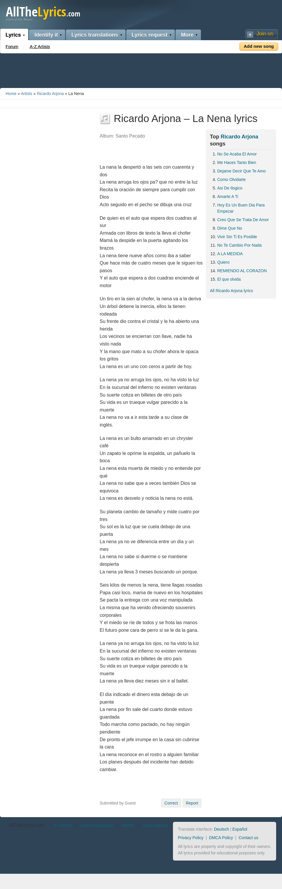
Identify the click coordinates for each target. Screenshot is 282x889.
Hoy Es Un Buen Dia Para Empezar (241, 208)
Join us (264, 34)
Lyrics (13, 35)
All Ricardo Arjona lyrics (231, 290)
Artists (26, 93)
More (187, 35)
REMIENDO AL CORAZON (242, 270)
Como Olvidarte (231, 179)
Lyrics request (149, 35)
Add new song (259, 46)
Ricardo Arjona (50, 93)
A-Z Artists (40, 46)
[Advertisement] (141, 69)
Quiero (223, 262)
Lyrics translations (94, 35)
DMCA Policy (221, 837)
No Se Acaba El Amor (237, 154)
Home (11, 93)
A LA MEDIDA (230, 253)
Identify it (46, 35)
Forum (12, 46)
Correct (171, 803)
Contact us (248, 837)
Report (192, 803)
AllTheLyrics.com (26, 825)
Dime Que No (229, 228)
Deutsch (221, 829)
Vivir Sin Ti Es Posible (237, 236)
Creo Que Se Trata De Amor (243, 219)
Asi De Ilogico (229, 188)
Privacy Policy (190, 837)
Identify (127, 825)
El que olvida (229, 279)
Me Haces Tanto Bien (236, 162)
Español (239, 829)
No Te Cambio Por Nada (239, 245)
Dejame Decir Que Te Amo (241, 171)
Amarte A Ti (227, 196)
